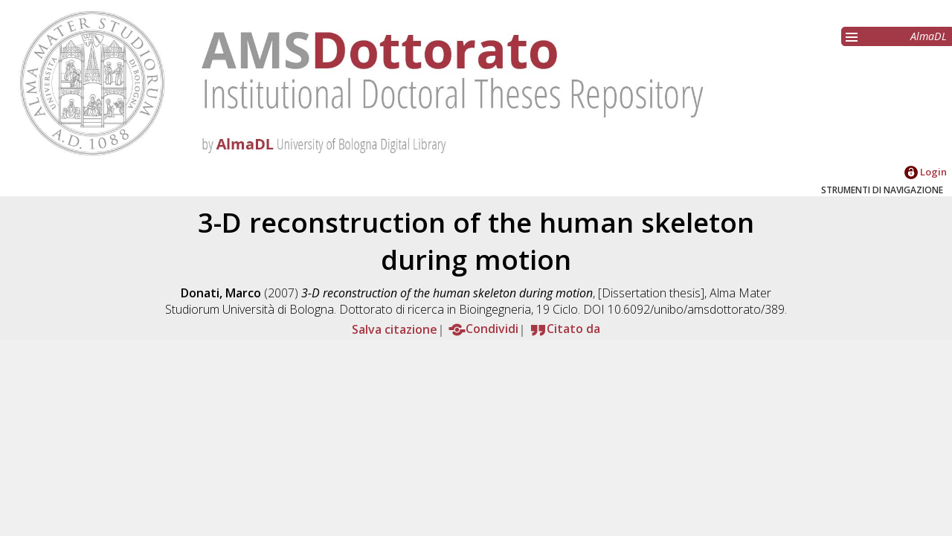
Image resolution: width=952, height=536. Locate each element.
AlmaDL (928, 36)
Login (925, 171)
